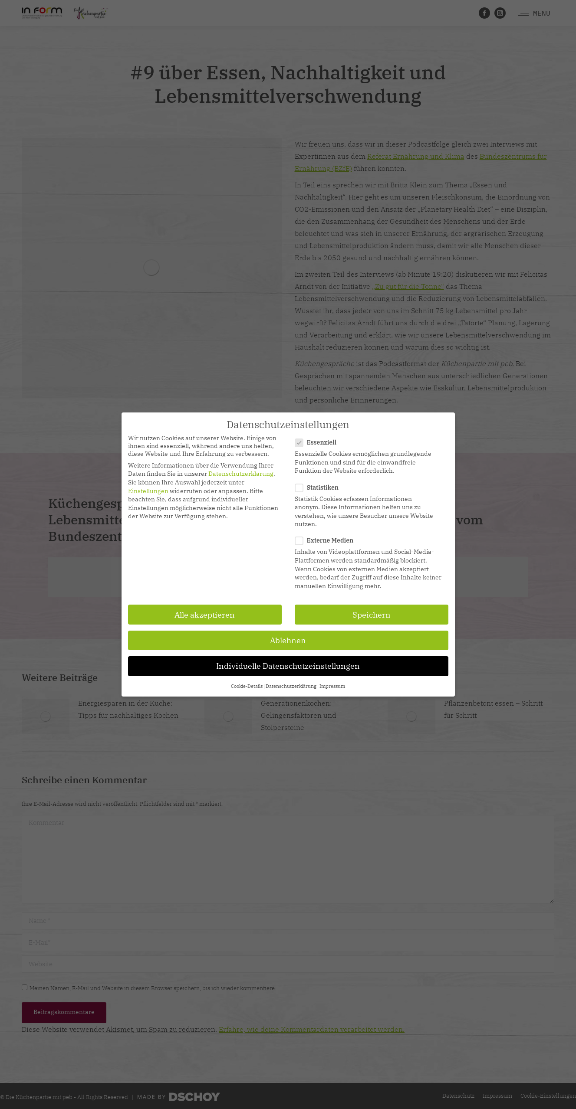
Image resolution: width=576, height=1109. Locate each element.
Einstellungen (148, 491)
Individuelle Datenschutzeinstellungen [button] (288, 666)
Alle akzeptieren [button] (204, 615)
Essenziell (318, 442)
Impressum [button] (332, 686)
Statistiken (319, 487)
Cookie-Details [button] (247, 686)
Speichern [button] (371, 615)
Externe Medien (327, 540)
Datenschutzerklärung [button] (291, 686)
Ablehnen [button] (288, 640)
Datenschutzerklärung (240, 474)
